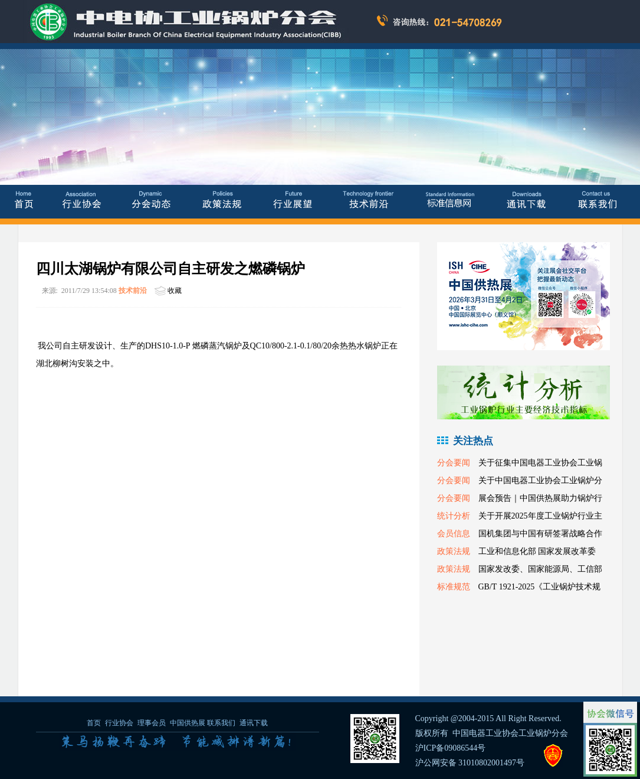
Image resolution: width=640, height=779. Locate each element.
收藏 (175, 290)
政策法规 (453, 551)
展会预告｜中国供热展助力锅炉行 (540, 498)
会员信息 (453, 533)
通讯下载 (253, 723)
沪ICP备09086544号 (450, 748)
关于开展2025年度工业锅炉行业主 (540, 515)
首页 (94, 723)
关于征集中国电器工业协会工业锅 (540, 462)
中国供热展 (187, 723)
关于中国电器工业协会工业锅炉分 (540, 480)
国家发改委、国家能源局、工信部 (540, 569)
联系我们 (221, 723)
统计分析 (453, 515)
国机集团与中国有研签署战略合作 (540, 533)
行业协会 (119, 723)
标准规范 (453, 586)
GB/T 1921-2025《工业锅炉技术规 (539, 586)
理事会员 (152, 723)
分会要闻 (453, 462)
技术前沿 (133, 290)
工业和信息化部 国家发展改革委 (537, 551)
